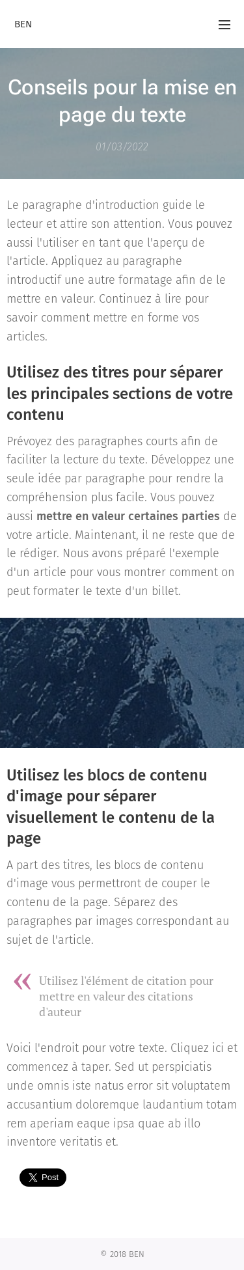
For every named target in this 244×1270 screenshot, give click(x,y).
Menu (224, 24)
